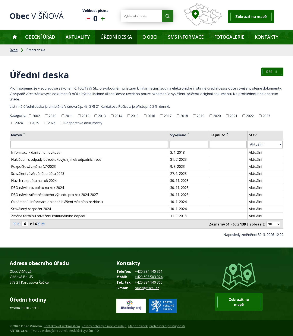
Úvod (15, 37)
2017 (167, 115)
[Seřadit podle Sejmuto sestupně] (228, 135)
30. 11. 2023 (179, 180)
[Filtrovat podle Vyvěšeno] (189, 144)
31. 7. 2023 (178, 159)
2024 (19, 123)
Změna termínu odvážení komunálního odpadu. (49, 215)
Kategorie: (18, 115)
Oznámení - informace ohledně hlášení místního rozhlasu (57, 201)
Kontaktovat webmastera (62, 326)
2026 (52, 123)
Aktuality (78, 37)
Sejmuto (218, 135)
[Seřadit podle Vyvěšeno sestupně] (188, 135)
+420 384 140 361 (149, 271)
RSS (272, 71)
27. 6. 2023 (178, 173)
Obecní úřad (40, 37)
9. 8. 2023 (177, 166)
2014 (118, 115)
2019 (200, 115)
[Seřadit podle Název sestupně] (24, 135)
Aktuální (255, 152)
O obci (149, 37)
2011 (69, 115)
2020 (217, 115)
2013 (102, 115)
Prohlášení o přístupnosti (167, 326)
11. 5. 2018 (178, 215)
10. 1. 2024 (178, 201)
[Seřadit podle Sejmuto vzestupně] (228, 133)
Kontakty (266, 37)
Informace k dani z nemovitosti (35, 152)
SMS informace (186, 37)
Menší (87, 16)
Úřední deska (116, 37)
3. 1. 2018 (177, 152)
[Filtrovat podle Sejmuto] (228, 144)
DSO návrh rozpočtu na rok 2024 (37, 187)
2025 (35, 123)
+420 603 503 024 (149, 276)
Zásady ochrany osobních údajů (104, 326)
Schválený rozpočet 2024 (31, 208)
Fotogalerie (229, 37)
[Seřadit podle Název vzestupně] (24, 133)
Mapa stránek (138, 326)
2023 (266, 115)
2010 (52, 115)
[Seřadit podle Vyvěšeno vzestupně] (188, 133)
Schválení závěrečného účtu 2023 (37, 173)
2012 (85, 115)
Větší (104, 16)
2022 (250, 115)
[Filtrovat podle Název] (89, 144)
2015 (135, 115)
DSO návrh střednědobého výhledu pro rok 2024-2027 (54, 194)
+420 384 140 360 (149, 282)
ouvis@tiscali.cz (147, 287)
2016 (151, 115)
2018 (184, 115)
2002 (36, 115)
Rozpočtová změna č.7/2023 (33, 166)
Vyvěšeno (178, 135)
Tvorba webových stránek (49, 330)
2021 (233, 115)
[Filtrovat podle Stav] (265, 144)
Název (16, 135)
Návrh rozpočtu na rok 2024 (34, 180)
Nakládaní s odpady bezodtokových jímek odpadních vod (56, 159)
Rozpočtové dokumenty (83, 123)
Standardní (95, 16)
